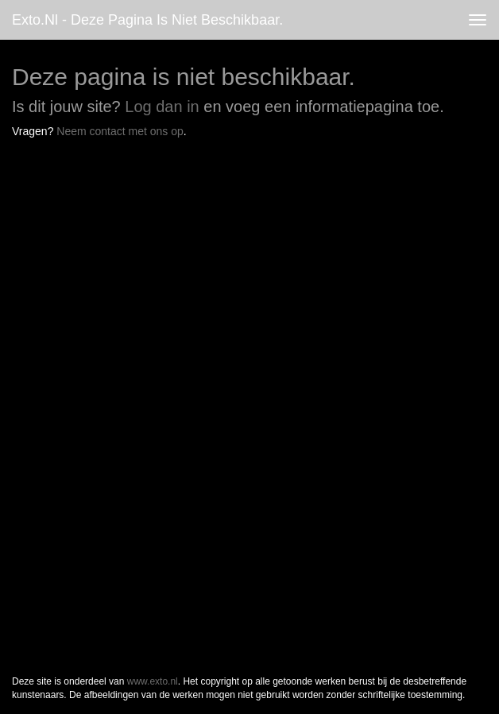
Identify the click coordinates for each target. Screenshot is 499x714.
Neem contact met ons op (120, 131)
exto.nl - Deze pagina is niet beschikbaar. (147, 20)
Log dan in (162, 106)
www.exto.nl (152, 681)
